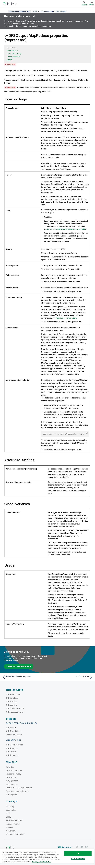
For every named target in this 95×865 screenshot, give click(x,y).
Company (10, 806)
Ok (78, 853)
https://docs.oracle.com (66, 318)
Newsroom (11, 831)
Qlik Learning (11, 705)
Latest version (44, 26)
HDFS (35, 11)
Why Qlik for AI (12, 781)
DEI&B (8, 817)
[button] (86, 433)
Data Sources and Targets (17, 791)
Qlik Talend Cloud (13, 731)
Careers (9, 827)
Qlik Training (11, 701)
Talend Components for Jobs (19, 11)
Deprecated (10, 64)
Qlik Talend (11, 727)
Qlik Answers (11, 748)
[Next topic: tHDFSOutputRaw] (70, 677)
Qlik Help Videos (13, 694)
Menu (91, 5)
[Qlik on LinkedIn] (82, 847)
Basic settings (12, 50)
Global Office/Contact (15, 834)
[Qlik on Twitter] (77, 847)
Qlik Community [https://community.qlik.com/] (65, 847)
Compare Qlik (12, 784)
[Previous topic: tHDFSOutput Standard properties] (24, 677)
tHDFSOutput (61, 11)
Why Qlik (10, 767)
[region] (47, 856)
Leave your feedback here (18, 666)
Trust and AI (11, 777)
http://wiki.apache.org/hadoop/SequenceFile (66, 229)
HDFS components (47, 11)
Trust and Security (14, 770)
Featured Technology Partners (19, 788)
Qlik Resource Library (15, 712)
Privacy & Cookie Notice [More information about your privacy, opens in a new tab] (41, 862)
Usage (9, 60)
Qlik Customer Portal (15, 708)
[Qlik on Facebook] (86, 847)
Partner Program (13, 824)
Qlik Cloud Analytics (14, 745)
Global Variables (13, 56)
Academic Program (14, 820)
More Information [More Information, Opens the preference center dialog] (78, 859)
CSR (8, 813)
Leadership (11, 810)
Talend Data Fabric (14, 734)
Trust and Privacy (13, 774)
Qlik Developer (12, 698)
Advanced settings (14, 53)
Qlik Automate (12, 755)
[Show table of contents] (5, 11)
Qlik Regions (11, 794)
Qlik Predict (11, 752)
